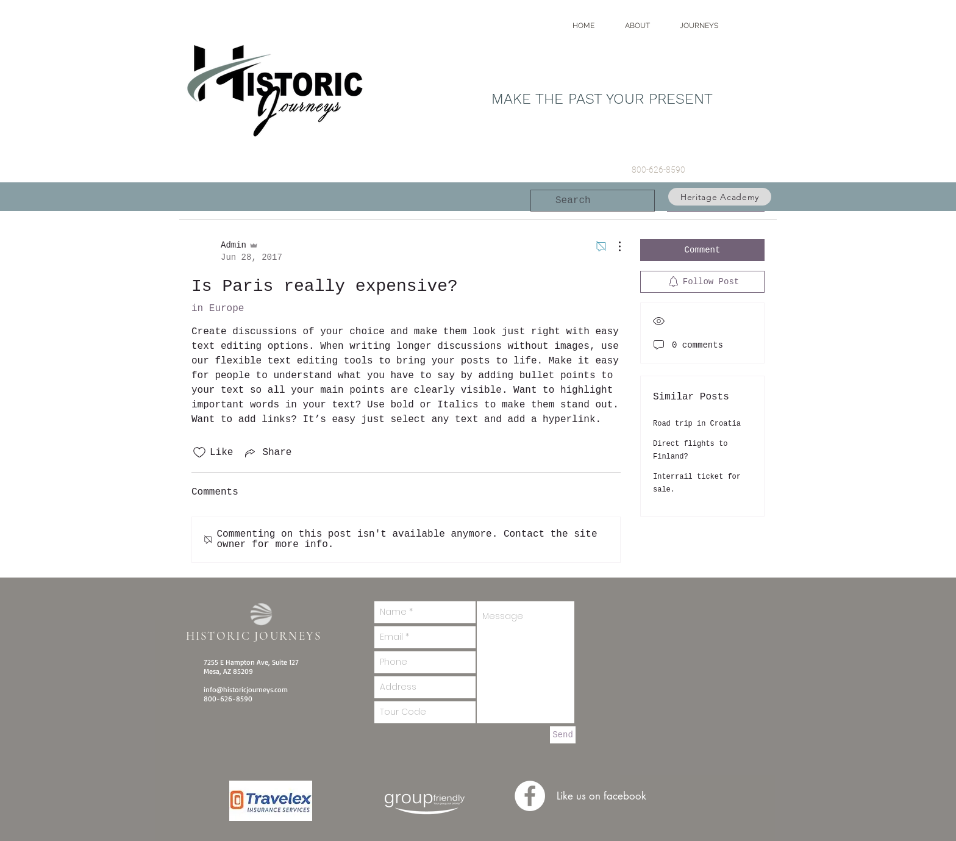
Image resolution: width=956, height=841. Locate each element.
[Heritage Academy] (719, 197)
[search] (592, 201)
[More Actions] (613, 246)
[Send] (563, 734)
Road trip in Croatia (697, 424)
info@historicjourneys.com (246, 689)
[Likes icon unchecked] (199, 452)
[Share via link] (267, 452)
